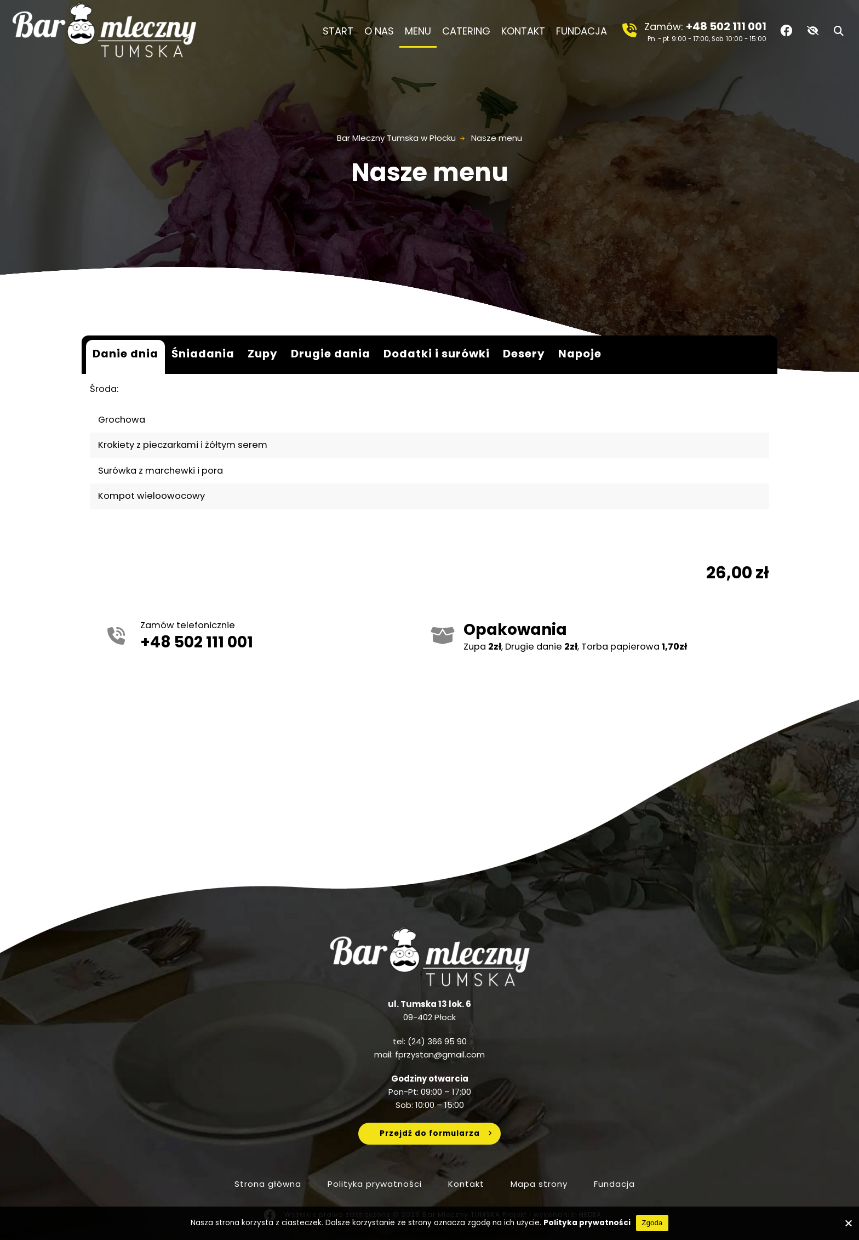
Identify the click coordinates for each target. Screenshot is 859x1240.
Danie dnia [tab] (125, 353)
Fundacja (584, 31)
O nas (379, 31)
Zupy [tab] (263, 353)
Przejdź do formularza (430, 1133)
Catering (466, 31)
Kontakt (523, 31)
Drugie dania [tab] (330, 353)
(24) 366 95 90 (437, 1041)
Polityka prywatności (375, 1184)
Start (338, 31)
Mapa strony (539, 1184)
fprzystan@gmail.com (440, 1054)
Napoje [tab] (580, 353)
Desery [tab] (524, 353)
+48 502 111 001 (726, 26)
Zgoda (652, 1223)
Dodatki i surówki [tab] (436, 353)
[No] (848, 1223)
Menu (418, 31)
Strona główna (267, 1184)
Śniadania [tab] (202, 353)
